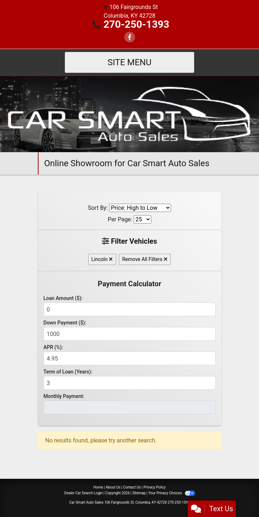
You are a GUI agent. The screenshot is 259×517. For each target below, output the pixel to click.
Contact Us (132, 487)
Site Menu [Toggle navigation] (130, 62)
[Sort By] (140, 208)
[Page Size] (142, 219)
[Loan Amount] (130, 309)
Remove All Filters (145, 259)
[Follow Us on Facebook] (129, 37)
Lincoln (102, 259)
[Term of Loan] (130, 383)
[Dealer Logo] (129, 113)
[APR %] (130, 358)
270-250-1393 (136, 24)
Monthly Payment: (64, 396)
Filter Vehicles (129, 241)
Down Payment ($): (65, 323)
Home (98, 487)
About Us (113, 487)
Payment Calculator (129, 283)
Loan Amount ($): (63, 298)
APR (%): (53, 347)
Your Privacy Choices (171, 493)
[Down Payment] (130, 334)
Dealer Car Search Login (83, 493)
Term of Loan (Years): (68, 372)
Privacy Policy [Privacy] (154, 487)
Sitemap (139, 493)
